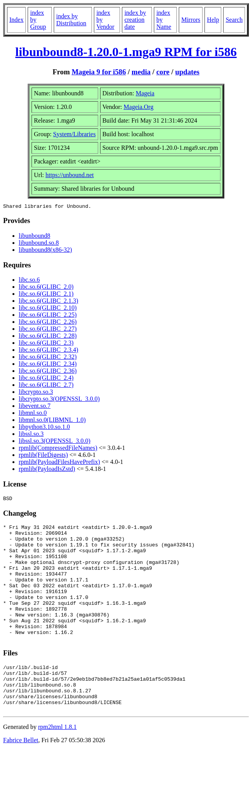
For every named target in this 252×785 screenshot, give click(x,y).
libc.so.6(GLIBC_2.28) (48, 337)
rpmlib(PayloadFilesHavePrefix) (59, 463)
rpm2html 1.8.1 (57, 762)
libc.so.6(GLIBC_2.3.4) (48, 351)
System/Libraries (74, 134)
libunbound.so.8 (39, 244)
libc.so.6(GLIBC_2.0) (46, 287)
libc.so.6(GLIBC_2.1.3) (48, 302)
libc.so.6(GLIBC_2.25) (48, 316)
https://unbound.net (70, 175)
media (141, 72)
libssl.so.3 (31, 435)
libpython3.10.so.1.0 (44, 428)
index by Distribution (71, 19)
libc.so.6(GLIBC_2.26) (48, 323)
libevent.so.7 (35, 407)
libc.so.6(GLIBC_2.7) (46, 386)
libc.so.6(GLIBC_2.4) (46, 379)
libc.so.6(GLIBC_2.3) (46, 344)
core (162, 72)
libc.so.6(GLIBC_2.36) (48, 372)
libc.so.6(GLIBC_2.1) (46, 295)
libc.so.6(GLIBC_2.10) (48, 309)
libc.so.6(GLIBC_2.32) (48, 358)
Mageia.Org (138, 107)
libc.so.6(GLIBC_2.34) (48, 365)
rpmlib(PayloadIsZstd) (47, 470)
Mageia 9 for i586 (99, 72)
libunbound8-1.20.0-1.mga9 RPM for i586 (125, 52)
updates (187, 72)
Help (213, 19)
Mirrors (190, 19)
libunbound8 (34, 237)
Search (234, 19)
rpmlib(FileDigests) (43, 456)
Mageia (145, 93)
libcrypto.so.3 (36, 393)
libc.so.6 (29, 280)
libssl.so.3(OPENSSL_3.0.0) (54, 442)
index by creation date (135, 19)
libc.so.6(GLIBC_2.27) (48, 330)
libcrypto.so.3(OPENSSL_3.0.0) (59, 400)
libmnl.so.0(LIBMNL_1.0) (52, 421)
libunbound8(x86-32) (45, 251)
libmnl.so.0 (33, 414)
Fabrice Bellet (20, 775)
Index (16, 19)
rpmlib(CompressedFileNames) (58, 449)
